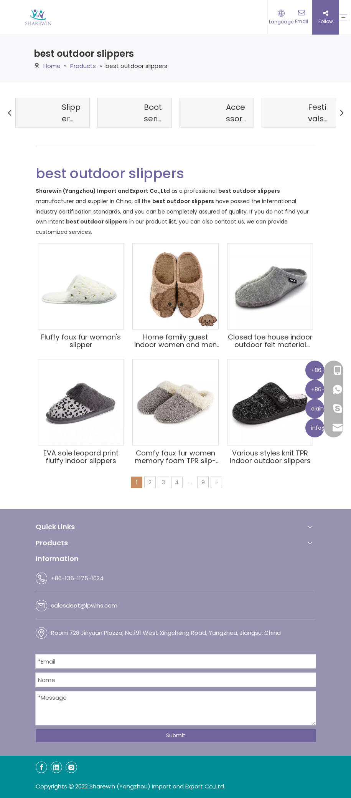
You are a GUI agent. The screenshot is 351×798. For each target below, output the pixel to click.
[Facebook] (41, 767)
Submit (175, 735)
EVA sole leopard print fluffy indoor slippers (81, 457)
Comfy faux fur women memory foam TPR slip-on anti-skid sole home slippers (175, 457)
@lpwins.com (98, 605)
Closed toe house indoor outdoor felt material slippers (270, 341)
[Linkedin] (56, 767)
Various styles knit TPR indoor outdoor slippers (270, 457)
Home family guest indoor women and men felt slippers (175, 341)
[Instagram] (71, 767)
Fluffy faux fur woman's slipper (81, 341)
